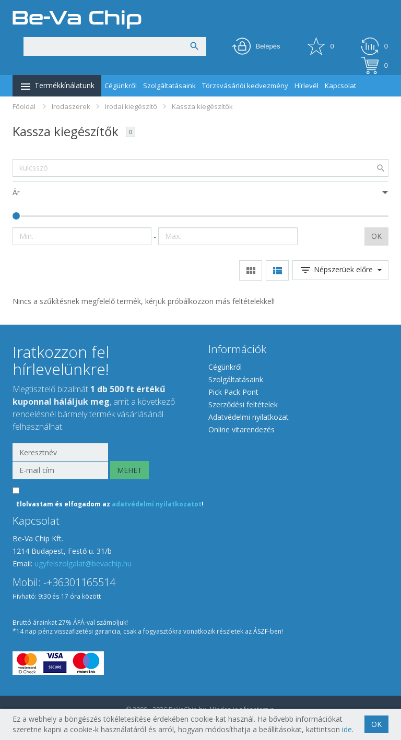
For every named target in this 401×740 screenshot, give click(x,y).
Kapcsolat (340, 85)
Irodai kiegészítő (131, 106)
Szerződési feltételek (243, 404)
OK (376, 236)
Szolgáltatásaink (169, 85)
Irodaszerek (71, 106)
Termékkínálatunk (57, 86)
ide (347, 729)
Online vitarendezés (241, 429)
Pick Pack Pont (233, 392)
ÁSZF (260, 631)
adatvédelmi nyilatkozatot (157, 504)
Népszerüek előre (340, 270)
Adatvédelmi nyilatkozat (248, 417)
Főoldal (24, 106)
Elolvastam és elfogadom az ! (110, 504)
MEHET (129, 470)
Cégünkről (120, 85)
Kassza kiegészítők (202, 106)
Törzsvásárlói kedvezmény (245, 85)
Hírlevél (306, 85)
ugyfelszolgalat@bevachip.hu (83, 563)
